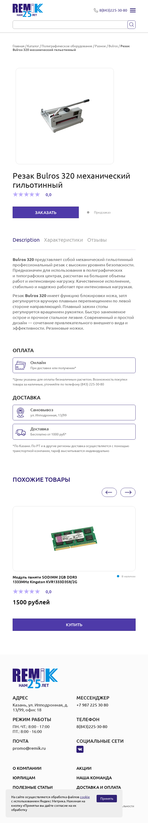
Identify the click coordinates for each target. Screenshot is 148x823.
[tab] (27, 240)
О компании (27, 768)
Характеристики (63, 240)
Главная (19, 46)
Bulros (113, 46)
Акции (83, 768)
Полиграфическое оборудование (67, 46)
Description (26, 240)
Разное (100, 46)
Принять (106, 798)
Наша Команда (94, 777)
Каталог (33, 46)
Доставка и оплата (98, 787)
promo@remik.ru (29, 748)
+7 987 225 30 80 (92, 705)
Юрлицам (24, 777)
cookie (85, 797)
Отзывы (97, 240)
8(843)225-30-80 (91, 726)
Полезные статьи (33, 787)
